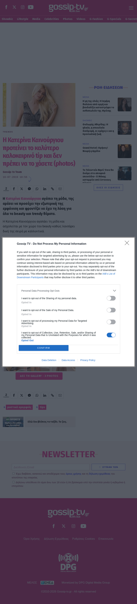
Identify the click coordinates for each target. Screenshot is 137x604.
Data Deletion (49, 360)
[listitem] (68, 290)
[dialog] (68, 302)
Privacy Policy (87, 360)
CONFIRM (43, 348)
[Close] (128, 244)
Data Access (68, 360)
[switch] (111, 298)
